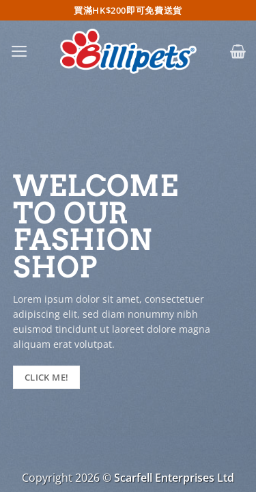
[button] (19, 51)
